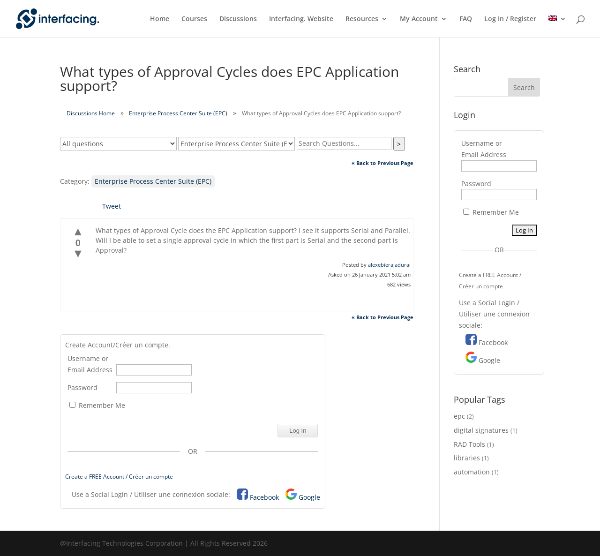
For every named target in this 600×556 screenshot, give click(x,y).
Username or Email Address (90, 364)
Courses (194, 19)
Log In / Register (510, 19)
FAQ (465, 19)
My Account (419, 19)
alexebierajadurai (389, 264)
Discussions (238, 19)
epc (459, 416)
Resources (361, 19)
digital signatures (481, 430)
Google (309, 497)
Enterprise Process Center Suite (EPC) (178, 113)
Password (83, 387)
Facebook (264, 497)
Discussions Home (91, 113)
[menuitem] (557, 26)
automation (472, 471)
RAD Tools (469, 444)
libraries (467, 457)
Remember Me (97, 405)
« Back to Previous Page (382, 162)
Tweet (111, 206)
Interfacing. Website (301, 19)
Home (159, 19)
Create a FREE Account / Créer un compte (119, 476)
